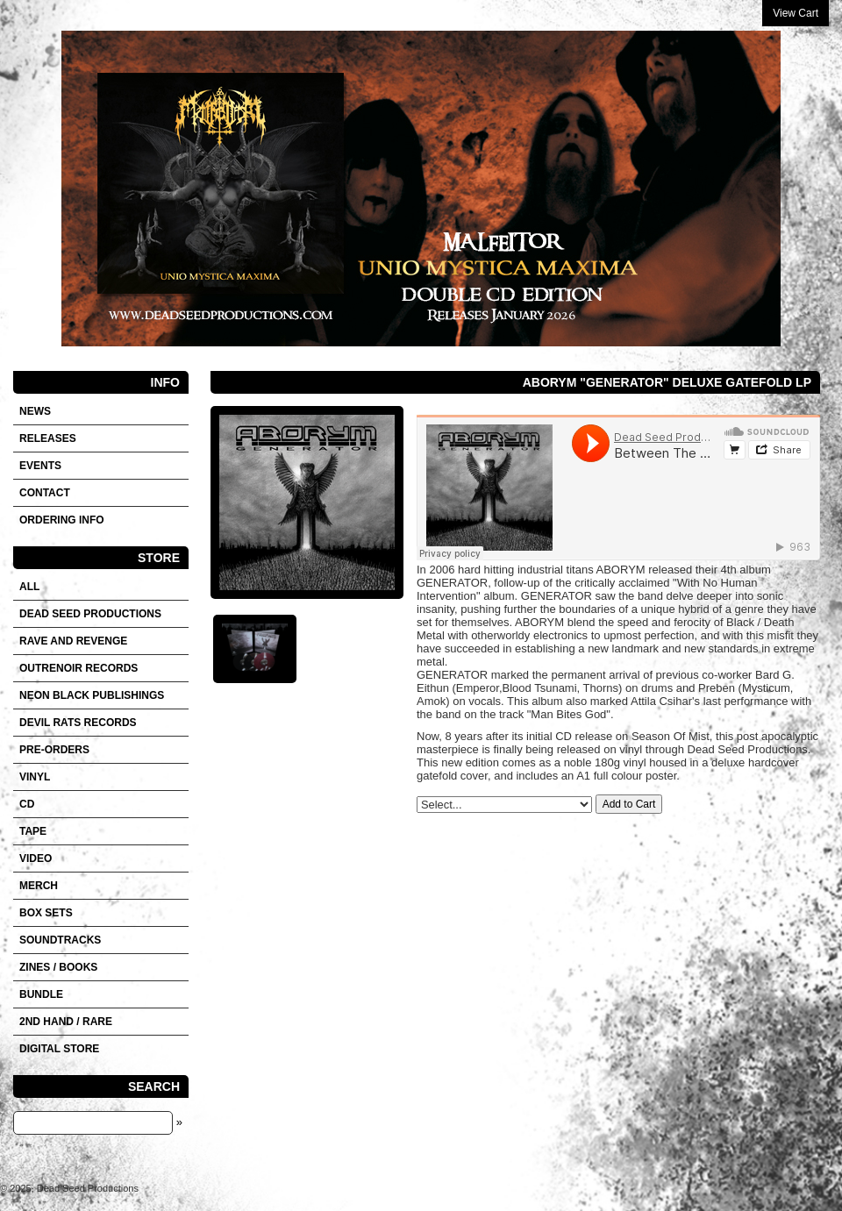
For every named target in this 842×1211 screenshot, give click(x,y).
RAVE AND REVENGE (73, 641)
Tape (32, 831)
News (35, 411)
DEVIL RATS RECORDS (78, 722)
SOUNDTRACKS (60, 940)
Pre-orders (54, 750)
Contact (44, 493)
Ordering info (61, 520)
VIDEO (35, 858)
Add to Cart (629, 804)
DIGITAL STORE (59, 1049)
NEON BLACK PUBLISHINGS (91, 695)
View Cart (795, 13)
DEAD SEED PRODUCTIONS (90, 614)
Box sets (46, 913)
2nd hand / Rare (65, 1021)
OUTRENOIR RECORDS (78, 668)
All (29, 587)
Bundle (41, 994)
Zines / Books (58, 967)
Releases (47, 438)
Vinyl (34, 777)
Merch (38, 886)
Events (40, 465)
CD (26, 804)
